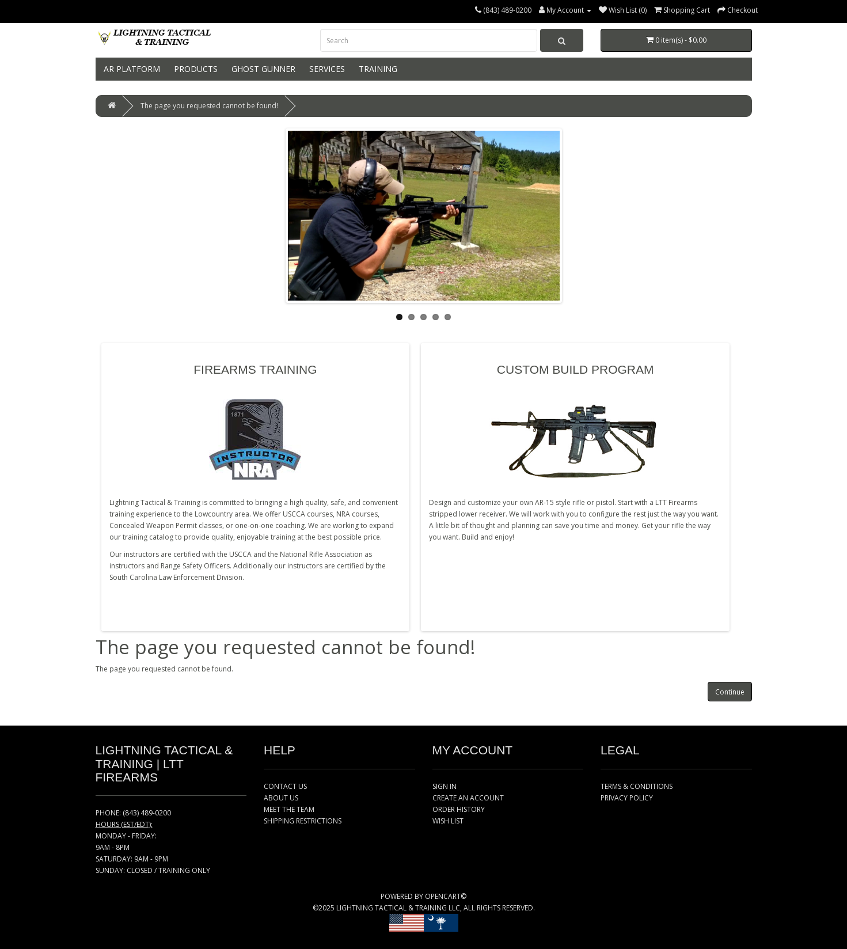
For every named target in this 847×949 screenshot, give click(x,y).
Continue (730, 692)
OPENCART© (445, 896)
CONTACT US (285, 786)
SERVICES (326, 68)
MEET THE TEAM (289, 809)
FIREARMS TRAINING (255, 369)
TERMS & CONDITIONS (637, 786)
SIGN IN (444, 786)
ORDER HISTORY (458, 809)
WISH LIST (448, 821)
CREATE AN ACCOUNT (468, 798)
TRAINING (376, 68)
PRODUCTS (195, 68)
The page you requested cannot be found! (209, 106)
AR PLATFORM (130, 68)
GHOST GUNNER (262, 68)
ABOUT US (281, 798)
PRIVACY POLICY (627, 798)
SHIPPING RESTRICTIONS (302, 821)
